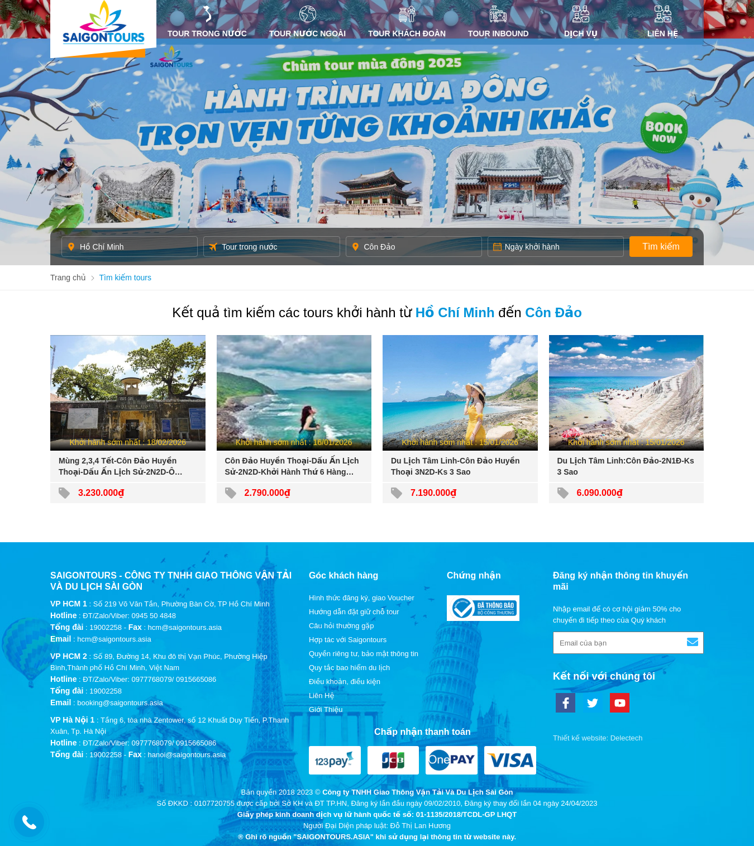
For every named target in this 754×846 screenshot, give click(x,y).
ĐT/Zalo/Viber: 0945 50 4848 (129, 615)
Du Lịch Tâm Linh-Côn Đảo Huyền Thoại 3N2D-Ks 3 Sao (455, 466)
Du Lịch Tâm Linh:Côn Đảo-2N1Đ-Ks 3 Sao (625, 466)
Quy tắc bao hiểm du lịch (349, 667)
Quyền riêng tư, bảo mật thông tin (363, 653)
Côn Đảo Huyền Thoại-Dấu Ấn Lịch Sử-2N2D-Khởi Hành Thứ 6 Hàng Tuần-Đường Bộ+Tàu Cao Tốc (292, 466)
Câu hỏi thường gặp (341, 626)
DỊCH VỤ (581, 22)
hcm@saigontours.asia (114, 639)
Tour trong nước (207, 22)
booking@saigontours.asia (120, 703)
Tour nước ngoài (307, 22)
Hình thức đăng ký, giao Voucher (361, 598)
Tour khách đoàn (407, 22)
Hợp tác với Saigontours (347, 639)
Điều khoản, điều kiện (344, 681)
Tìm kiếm (661, 246)
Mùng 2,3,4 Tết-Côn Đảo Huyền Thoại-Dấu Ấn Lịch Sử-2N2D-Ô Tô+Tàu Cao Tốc (117, 466)
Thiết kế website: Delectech (598, 738)
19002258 (105, 627)
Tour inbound (498, 22)
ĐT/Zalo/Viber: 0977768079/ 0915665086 (149, 679)
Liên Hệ (663, 22)
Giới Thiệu (326, 709)
